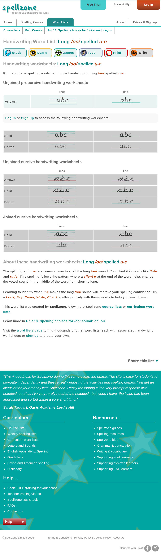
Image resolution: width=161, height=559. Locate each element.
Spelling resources (110, 434)
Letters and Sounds (21, 445)
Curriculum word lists (22, 439)
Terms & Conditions (60, 537)
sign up (32, 335)
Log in (10, 118)
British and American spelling (28, 463)
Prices (145, 22)
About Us (118, 537)
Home (8, 22)
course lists (112, 306)
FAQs (11, 505)
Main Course (33, 30)
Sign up (27, 118)
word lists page (30, 330)
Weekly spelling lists (21, 434)
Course (32, 22)
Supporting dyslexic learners (117, 463)
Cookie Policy (102, 537)
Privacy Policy (82, 537)
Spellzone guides (109, 428)
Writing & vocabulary (112, 451)
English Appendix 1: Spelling (27, 451)
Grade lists (15, 457)
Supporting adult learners (115, 457)
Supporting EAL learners (114, 469)
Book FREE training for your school (32, 488)
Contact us (15, 511)
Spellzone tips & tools (22, 499)
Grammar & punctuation (114, 445)
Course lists (11, 30)
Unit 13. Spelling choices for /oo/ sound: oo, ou (79, 30)
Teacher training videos (24, 493)
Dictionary (14, 469)
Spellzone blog (107, 439)
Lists (60, 22)
